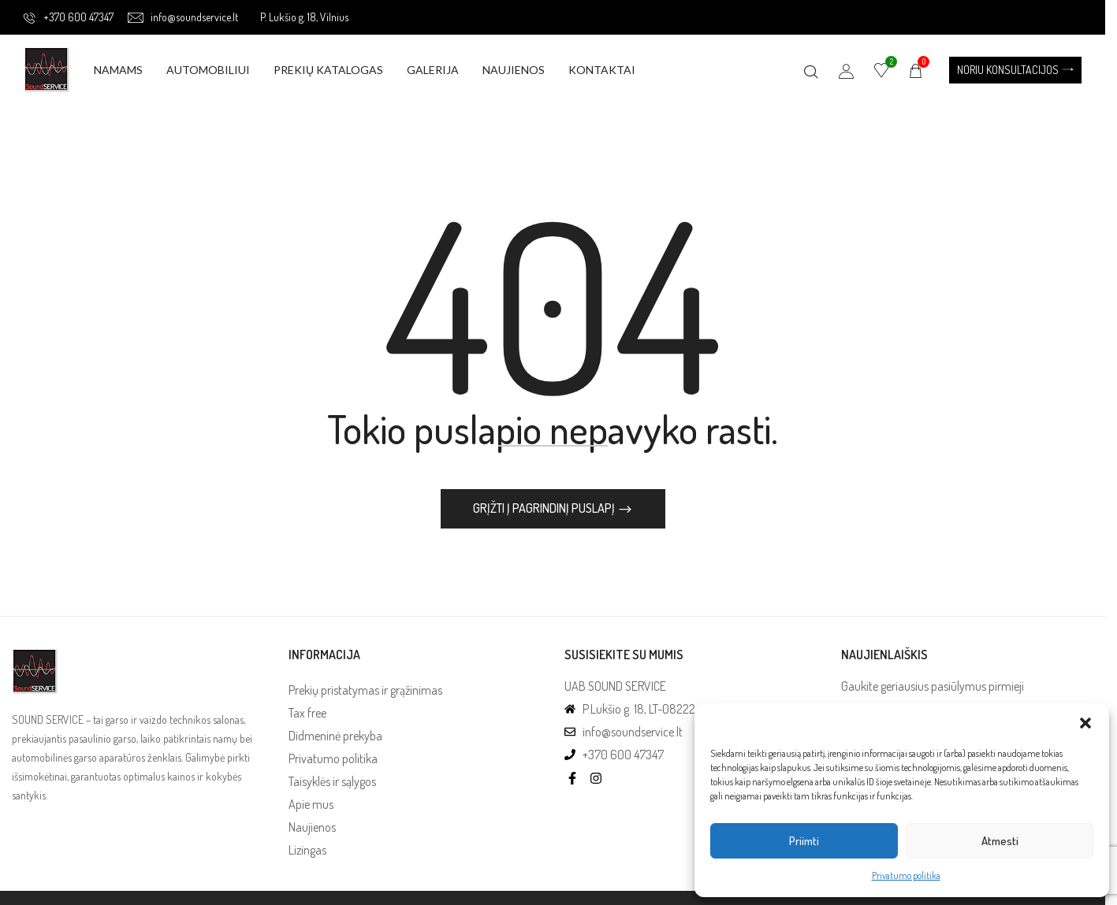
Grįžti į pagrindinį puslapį (545, 509)
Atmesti (999, 840)
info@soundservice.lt (183, 17)
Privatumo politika (906, 875)
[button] (1085, 723)
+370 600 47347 (69, 17)
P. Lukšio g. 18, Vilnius (304, 17)
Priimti (804, 840)
